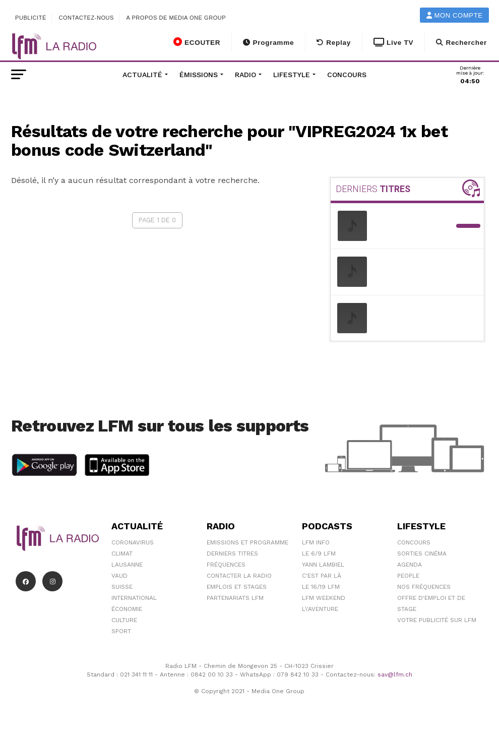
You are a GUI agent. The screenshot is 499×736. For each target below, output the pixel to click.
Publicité (30, 18)
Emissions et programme (247, 542)
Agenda (409, 564)
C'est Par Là (321, 575)
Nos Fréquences (424, 586)
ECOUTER (196, 41)
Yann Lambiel (323, 564)
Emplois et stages (237, 586)
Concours (346, 75)
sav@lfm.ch (395, 674)
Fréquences (226, 564)
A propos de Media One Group (176, 18)
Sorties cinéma (422, 553)
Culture (124, 620)
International (134, 597)
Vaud (119, 575)
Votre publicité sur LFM (436, 620)
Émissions (198, 75)
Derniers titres (232, 553)
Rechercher (461, 42)
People (408, 575)
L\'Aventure (320, 608)
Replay (334, 42)
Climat (122, 553)
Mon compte (454, 15)
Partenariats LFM (235, 597)
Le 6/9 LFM (319, 553)
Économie (126, 608)
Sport (121, 631)
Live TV (393, 42)
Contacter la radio (239, 575)
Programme (268, 42)
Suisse (122, 586)
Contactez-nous (86, 18)
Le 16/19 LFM (321, 586)
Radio (245, 75)
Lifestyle (291, 75)
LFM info (316, 542)
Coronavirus (132, 542)
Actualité (142, 75)
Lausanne (127, 564)
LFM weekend (323, 597)
